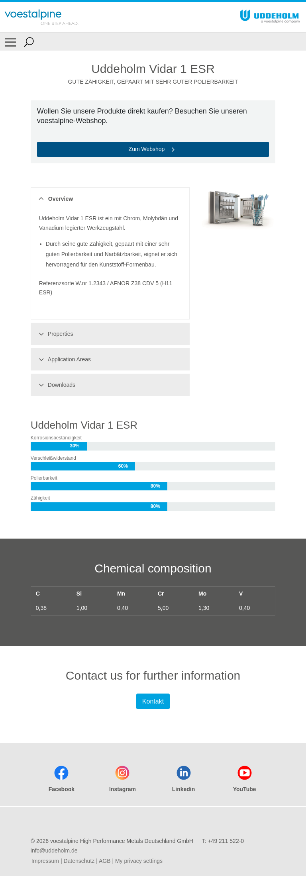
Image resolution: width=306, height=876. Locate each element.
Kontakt (153, 701)
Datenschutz (78, 861)
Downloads (55, 385)
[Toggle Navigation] (10, 42)
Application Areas (63, 359)
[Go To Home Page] (41, 17)
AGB (105, 861)
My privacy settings (139, 861)
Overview (55, 199)
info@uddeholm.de (54, 850)
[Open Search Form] (29, 42)
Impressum (45, 861)
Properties (54, 334)
